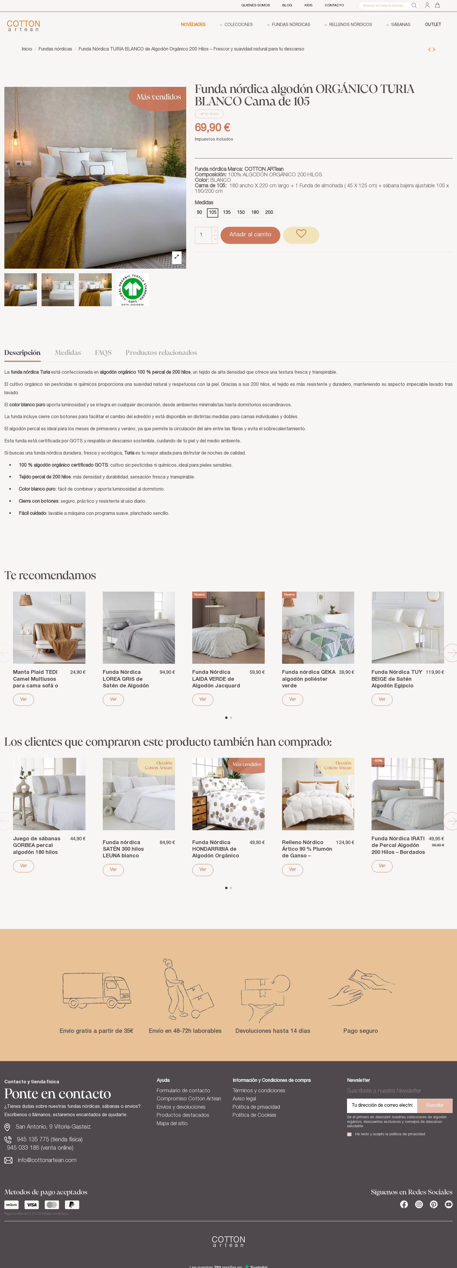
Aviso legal (244, 1099)
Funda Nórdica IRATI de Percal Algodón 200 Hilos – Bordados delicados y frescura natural (398, 853)
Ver (23, 699)
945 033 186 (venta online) (40, 1148)
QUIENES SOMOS (255, 5)
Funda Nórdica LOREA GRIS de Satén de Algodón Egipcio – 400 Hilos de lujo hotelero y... (127, 686)
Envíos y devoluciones (181, 1107)
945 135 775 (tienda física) (50, 1140)
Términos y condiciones (259, 1091)
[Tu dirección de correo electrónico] (382, 1106)
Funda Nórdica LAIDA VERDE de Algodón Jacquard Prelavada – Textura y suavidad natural (218, 686)
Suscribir (435, 1106)
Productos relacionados (161, 353)
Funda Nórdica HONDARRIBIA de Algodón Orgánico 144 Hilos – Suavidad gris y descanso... (218, 856)
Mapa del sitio (172, 1124)
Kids (308, 5)
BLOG (287, 5)
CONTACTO (334, 5)
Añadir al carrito (250, 235)
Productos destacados (183, 1115)
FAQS (103, 353)
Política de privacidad (256, 1107)
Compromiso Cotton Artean (189, 1099)
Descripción (22, 353)
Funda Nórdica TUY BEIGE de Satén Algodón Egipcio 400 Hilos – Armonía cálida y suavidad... (397, 686)
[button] (236, 26)
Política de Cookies (254, 1115)
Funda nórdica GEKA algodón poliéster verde (308, 679)
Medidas (68, 353)
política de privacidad (407, 1135)
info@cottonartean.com (47, 1161)
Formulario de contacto (183, 1091)
